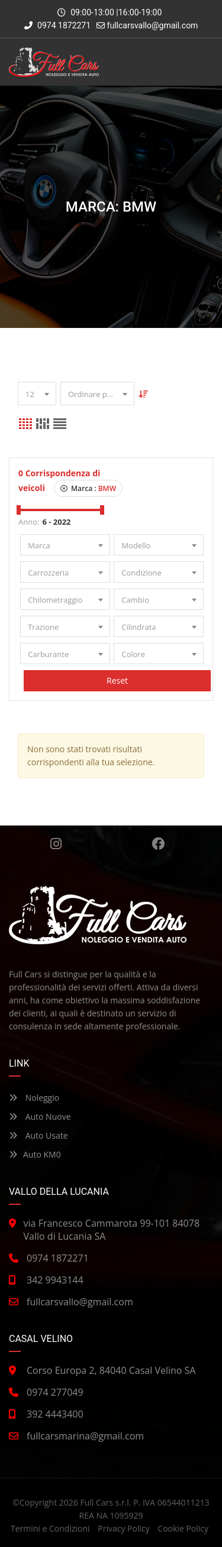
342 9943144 (55, 1279)
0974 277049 (55, 1392)
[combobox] (37, 393)
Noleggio (34, 1097)
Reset (117, 680)
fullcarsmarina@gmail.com (85, 1435)
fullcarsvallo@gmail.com (152, 25)
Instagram (56, 844)
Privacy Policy (123, 1528)
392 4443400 (55, 1414)
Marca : (88, 488)
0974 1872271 (57, 25)
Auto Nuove (40, 1116)
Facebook (158, 844)
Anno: (28, 521)
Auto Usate (38, 1135)
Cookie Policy (182, 1528)
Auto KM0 (35, 1154)
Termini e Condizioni (50, 1528)
